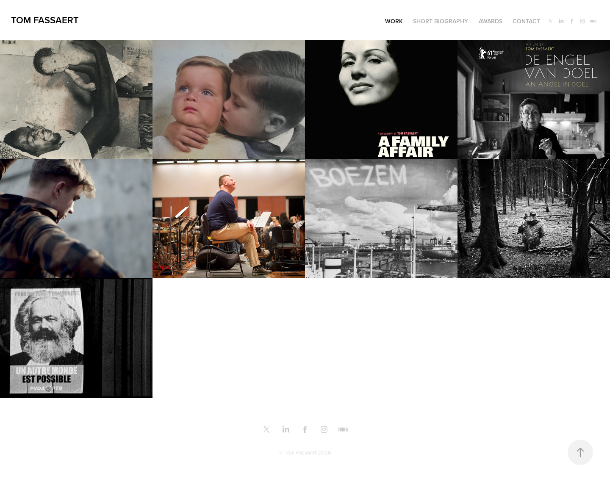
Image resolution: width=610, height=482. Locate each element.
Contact (526, 21)
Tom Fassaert (45, 20)
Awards (490, 21)
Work (394, 21)
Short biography (440, 21)
